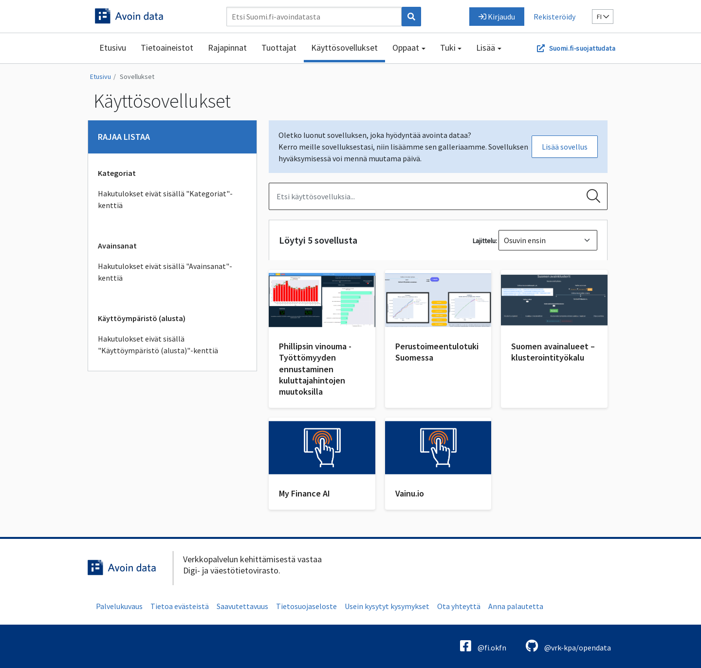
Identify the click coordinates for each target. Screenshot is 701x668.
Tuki (448, 47)
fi (603, 16)
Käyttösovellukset (344, 47)
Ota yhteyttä (458, 606)
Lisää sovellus (565, 147)
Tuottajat (278, 47)
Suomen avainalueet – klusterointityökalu (553, 352)
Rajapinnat (227, 47)
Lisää (485, 47)
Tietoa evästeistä (179, 606)
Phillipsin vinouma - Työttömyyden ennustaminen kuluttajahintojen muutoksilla (315, 369)
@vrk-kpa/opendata (568, 645)
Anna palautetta (515, 606)
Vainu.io (409, 493)
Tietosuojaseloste (306, 606)
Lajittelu (484, 240)
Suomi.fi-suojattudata (582, 48)
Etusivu (112, 47)
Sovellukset (137, 76)
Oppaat (405, 47)
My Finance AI (304, 493)
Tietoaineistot (167, 47)
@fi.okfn (483, 645)
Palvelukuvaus (119, 606)
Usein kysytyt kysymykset (387, 606)
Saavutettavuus (242, 606)
